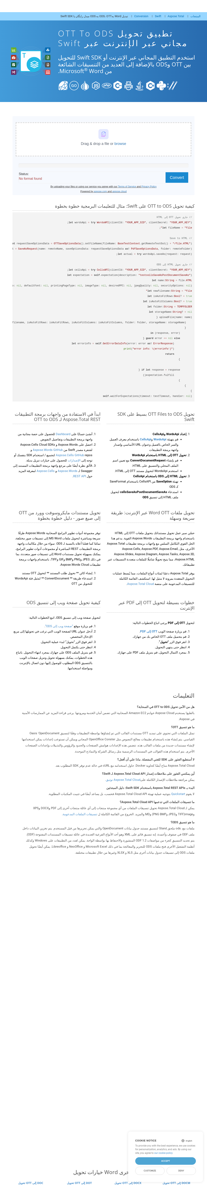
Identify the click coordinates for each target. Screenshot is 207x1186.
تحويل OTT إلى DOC (30, 1183)
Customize (150, 1170)
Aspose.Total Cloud (140, 584)
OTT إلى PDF (148, 631)
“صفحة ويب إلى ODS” (59, 626)
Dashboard (62, 434)
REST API (79, 476)
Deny (181, 1170)
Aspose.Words (67, 471)
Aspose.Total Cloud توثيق (123, 780)
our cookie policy (163, 1153)
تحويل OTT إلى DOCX (127, 1183)
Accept (165, 1161)
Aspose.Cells (46, 471)
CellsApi (145, 439)
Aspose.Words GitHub (47, 450)
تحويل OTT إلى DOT (79, 1183)
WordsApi (159, 439)
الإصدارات (73, 460)
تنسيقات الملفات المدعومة (80, 814)
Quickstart (178, 794)
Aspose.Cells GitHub (70, 455)
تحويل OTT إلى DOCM (176, 1183)
